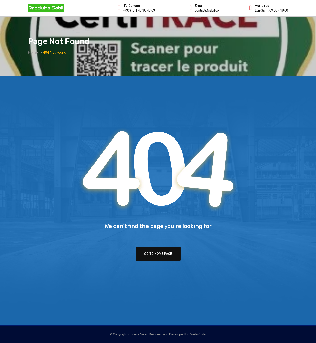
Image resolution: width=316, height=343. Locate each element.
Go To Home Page (158, 254)
